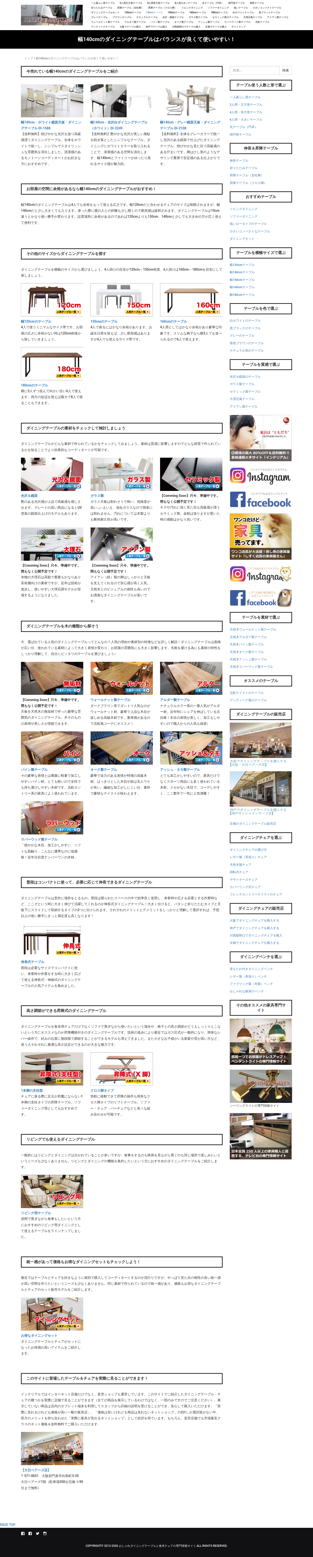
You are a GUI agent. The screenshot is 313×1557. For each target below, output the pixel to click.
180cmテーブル (219, 12)
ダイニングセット (242, 238)
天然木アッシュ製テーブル (248, 659)
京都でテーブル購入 (216, 26)
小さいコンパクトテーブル (267, 7)
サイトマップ (238, 26)
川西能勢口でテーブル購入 (186, 26)
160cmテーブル (197, 12)
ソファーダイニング (218, 7)
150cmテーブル (176, 12)
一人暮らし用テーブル (103, 3)
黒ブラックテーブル (269, 12)
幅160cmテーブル (242, 287)
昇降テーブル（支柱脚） (130, 7)
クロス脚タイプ (102, 1090)
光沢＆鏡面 (29, 496)
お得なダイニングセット (39, 1335)
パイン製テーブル (160, 22)
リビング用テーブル (36, 1213)
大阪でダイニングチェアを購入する (254, 920)
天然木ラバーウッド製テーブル (251, 666)
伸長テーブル (257, 3)
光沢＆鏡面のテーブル (245, 376)
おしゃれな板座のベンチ (247, 991)
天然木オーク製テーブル (247, 652)
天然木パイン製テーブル (247, 644)
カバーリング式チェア (245, 887)
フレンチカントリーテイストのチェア (256, 894)
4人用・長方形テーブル (246, 112)
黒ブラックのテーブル (245, 328)
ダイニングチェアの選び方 (248, 849)
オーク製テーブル (183, 22)
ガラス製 (97, 496)
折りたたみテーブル (101, 7)
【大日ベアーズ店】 (36, 1470)
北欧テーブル (262, 22)
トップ (28, 58)
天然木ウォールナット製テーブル (253, 629)
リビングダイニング (192, 7)
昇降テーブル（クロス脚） (162, 7)
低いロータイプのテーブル (248, 224)
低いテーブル (241, 7)
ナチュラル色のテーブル (247, 350)
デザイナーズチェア (244, 879)
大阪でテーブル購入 (130, 26)
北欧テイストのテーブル (247, 693)
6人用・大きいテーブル (246, 119)
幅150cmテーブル (242, 280)
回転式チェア (239, 872)
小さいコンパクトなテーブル (250, 231)
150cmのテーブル (103, 321)
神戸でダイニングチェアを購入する (254, 928)
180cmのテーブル (34, 385)
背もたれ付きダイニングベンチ (251, 969)
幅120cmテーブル (242, 265)
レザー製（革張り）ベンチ (248, 976)
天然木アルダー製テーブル (248, 637)
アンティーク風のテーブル (248, 700)
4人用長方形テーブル (158, 3)
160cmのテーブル (173, 321)
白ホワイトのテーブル (245, 320)
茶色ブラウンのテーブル (247, 343)
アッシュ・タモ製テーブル (180, 769)
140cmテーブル (154, 12)
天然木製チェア (240, 864)
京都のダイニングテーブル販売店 (253, 823)
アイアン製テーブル (278, 17)
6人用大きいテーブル (186, 3)
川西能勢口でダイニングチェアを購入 (256, 935)
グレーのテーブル (242, 335)
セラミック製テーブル (245, 391)
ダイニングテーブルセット (105, 12)
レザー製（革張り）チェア (248, 857)
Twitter (37, 1533)
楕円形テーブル (236, 3)
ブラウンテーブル (122, 17)
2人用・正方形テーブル (246, 104)
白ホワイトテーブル (243, 12)
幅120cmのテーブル (36, 321)
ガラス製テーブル (198, 17)
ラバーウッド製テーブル (237, 22)
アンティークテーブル (103, 26)
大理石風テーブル (252, 17)
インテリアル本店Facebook (23, 1533)
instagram (45, 1533)
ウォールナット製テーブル (105, 22)
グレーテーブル (99, 17)
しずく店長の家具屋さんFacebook (30, 1533)
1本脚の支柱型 (32, 1090)
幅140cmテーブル (242, 272)
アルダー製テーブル (135, 22)
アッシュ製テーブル (209, 22)
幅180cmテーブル (242, 294)
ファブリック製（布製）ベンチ (251, 984)
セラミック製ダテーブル (225, 17)
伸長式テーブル (32, 962)
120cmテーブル (132, 12)
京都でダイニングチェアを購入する (254, 943)
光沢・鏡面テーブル (173, 17)
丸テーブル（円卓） (213, 3)
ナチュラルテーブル (147, 17)
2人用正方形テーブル (131, 3)
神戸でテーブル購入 (156, 26)
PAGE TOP (7, 1525)
